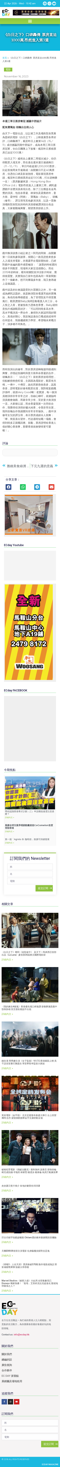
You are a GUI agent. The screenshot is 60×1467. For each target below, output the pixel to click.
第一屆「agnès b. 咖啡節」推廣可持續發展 (27, 839)
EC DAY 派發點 (10, 1375)
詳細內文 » (9, 817)
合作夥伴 (7, 1370)
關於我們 (7, 1354)
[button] (30, 21)
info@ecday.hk (21, 1334)
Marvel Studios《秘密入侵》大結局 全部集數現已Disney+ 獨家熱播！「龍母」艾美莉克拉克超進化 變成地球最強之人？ (30, 1283)
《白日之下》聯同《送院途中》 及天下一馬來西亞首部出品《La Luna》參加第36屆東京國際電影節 (29, 953)
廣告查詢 (7, 1365)
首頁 (4, 58)
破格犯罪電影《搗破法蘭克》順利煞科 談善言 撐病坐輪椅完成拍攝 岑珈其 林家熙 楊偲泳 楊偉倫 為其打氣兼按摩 (30, 1171)
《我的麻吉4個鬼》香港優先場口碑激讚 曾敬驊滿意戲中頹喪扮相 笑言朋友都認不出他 (29, 1008)
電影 (8, 69)
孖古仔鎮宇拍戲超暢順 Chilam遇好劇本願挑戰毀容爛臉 (29, 1237)
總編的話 (7, 1359)
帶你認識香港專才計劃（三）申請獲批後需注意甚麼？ (29, 813)
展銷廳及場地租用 (12, 1381)
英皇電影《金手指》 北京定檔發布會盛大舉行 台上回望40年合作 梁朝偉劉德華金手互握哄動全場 (29, 1116)
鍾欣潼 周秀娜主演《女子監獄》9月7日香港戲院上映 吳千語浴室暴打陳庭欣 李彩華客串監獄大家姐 (29, 1062)
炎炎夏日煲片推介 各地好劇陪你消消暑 (21, 1185)
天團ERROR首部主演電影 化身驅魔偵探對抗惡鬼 (26, 1251)
